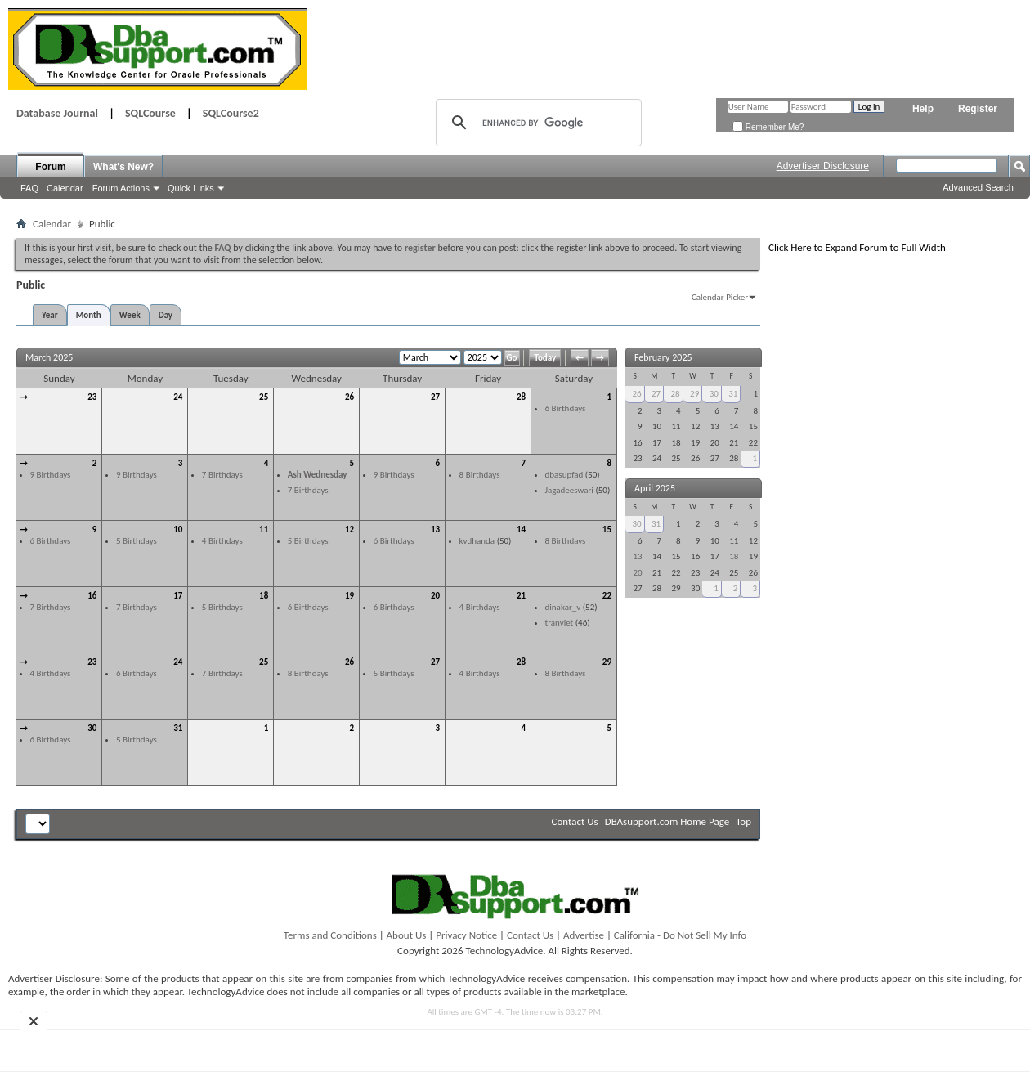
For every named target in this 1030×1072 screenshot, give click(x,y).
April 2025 (654, 488)
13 (435, 529)
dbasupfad (564, 474)
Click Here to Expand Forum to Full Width (857, 247)
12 (349, 529)
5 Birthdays (136, 541)
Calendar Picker (720, 297)
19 (349, 595)
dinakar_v (563, 607)
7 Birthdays (222, 474)
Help (923, 108)
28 (521, 397)
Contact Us (575, 821)
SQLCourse (150, 113)
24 (177, 397)
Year (50, 315)
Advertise (583, 935)
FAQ (29, 188)
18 (263, 595)
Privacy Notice (466, 935)
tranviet (559, 622)
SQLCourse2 (231, 113)
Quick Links (191, 188)
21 (521, 595)
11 (263, 529)
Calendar (65, 188)
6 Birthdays (565, 408)
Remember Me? (768, 127)
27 (435, 397)
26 (349, 397)
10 (177, 529)
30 (91, 728)
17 (177, 595)
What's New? (123, 167)
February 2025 (663, 357)
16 (91, 595)
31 (177, 728)
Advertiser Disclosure (823, 166)
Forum (50, 167)
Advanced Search (978, 187)
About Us (407, 935)
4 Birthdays (222, 541)
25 (263, 397)
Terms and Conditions (330, 935)
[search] (536, 122)
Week (130, 315)
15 (606, 529)
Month (88, 315)
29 (606, 662)
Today (545, 357)
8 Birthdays (479, 474)
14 (521, 529)
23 (91, 397)
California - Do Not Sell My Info (680, 935)
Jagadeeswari (569, 490)
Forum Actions (121, 188)
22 (606, 595)
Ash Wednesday (317, 474)
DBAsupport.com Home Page (667, 821)
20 (435, 595)
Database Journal (57, 113)
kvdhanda (477, 541)
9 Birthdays (50, 474)
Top (743, 821)
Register (977, 108)
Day (165, 315)
